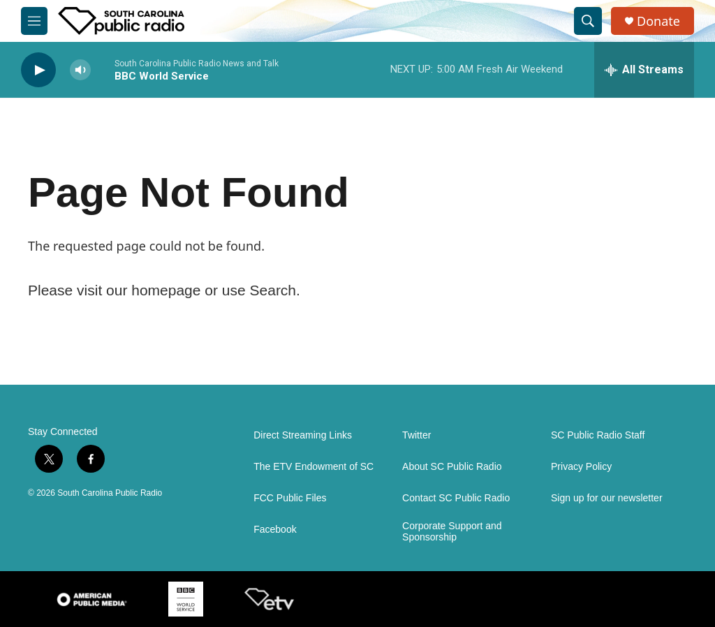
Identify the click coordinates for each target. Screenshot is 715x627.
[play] (38, 70)
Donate (658, 21)
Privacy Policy (581, 467)
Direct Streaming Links (302, 435)
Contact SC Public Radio (456, 498)
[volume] (80, 70)
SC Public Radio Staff (597, 435)
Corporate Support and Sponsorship (451, 532)
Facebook (274, 529)
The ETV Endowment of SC (313, 467)
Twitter (416, 435)
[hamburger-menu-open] (34, 21)
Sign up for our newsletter (607, 498)
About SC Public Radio (451, 467)
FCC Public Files (289, 498)
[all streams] (644, 70)
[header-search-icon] (588, 21)
